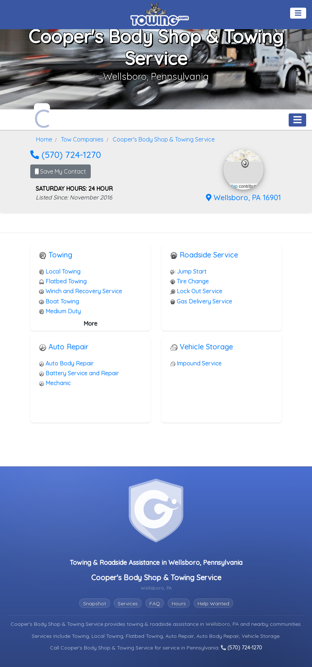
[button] (245, 163)
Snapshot (94, 603)
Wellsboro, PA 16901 (243, 197)
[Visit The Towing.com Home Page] (159, 13)
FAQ (154, 603)
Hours (179, 603)
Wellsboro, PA (223, 624)
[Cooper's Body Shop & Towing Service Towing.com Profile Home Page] (42, 116)
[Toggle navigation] (298, 13)
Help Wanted (213, 603)
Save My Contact (60, 171)
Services (128, 603)
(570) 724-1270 (65, 154)
